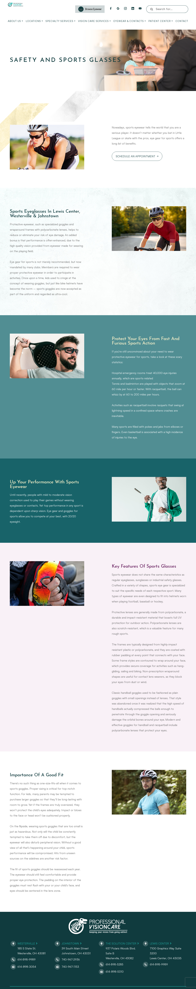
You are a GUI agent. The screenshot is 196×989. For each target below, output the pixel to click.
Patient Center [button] (160, 21)
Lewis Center (160, 943)
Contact (181, 21)
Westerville (26, 943)
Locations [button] (34, 21)
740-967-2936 (71, 959)
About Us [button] (15, 21)
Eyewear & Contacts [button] (129, 21)
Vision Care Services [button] (94, 21)
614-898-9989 (26, 959)
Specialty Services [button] (60, 21)
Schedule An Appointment (135, 156)
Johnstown (71, 943)
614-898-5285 (115, 964)
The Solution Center (122, 943)
